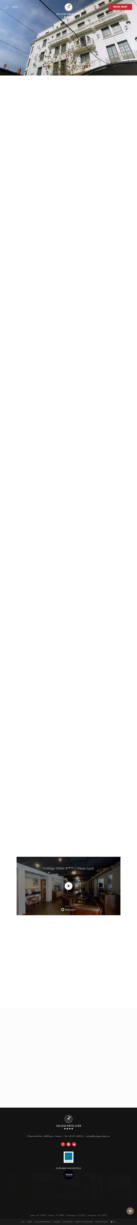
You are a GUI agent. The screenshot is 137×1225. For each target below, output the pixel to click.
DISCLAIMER (67, 1222)
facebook (63, 1144)
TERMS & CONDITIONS (84, 1222)
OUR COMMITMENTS (43, 1222)
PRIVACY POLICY (101, 1222)
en (114, 1222)
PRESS (29, 1222)
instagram (68, 1144)
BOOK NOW (120, 6)
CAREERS (56, 1222)
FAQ (23, 1222)
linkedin (74, 1144)
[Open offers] (130, 1210)
